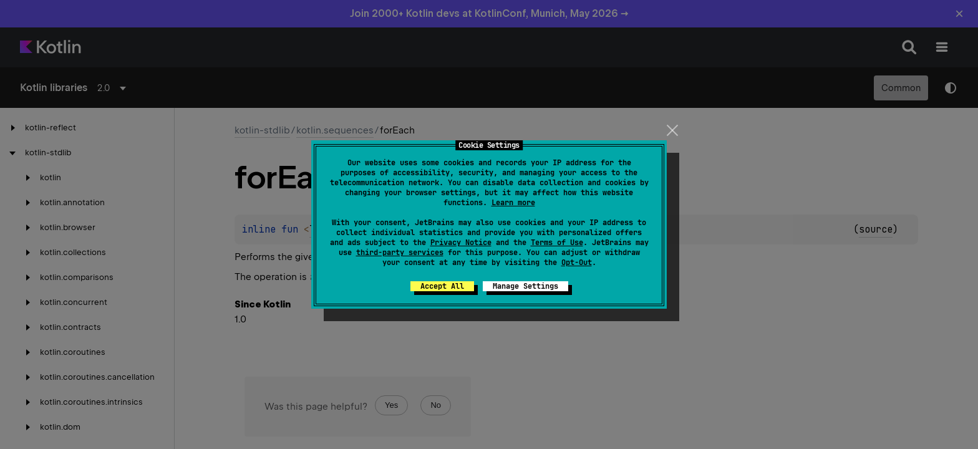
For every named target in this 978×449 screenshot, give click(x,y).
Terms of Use (557, 243)
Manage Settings (525, 286)
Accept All (442, 286)
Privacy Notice (460, 243)
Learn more (513, 203)
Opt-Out (576, 263)
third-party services (399, 253)
